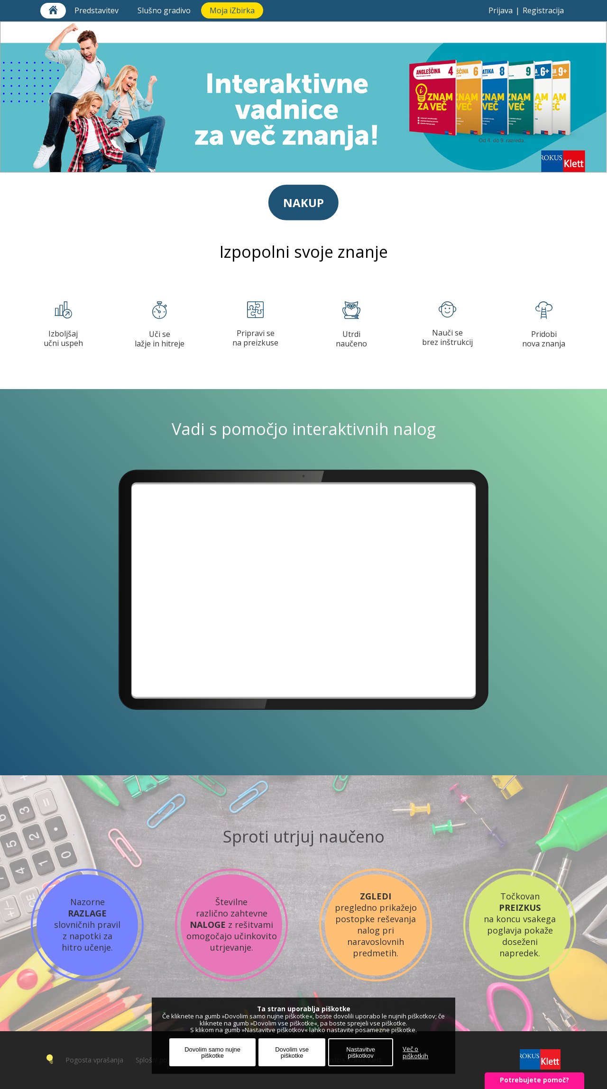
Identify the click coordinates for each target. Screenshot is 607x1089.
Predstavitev (97, 10)
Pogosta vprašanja (94, 1059)
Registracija (543, 10)
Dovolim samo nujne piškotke (212, 1052)
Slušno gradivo (165, 10)
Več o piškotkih (415, 1052)
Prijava (500, 10)
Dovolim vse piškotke (292, 1052)
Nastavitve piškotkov (360, 1052)
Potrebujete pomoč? (534, 1079)
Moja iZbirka (232, 10)
